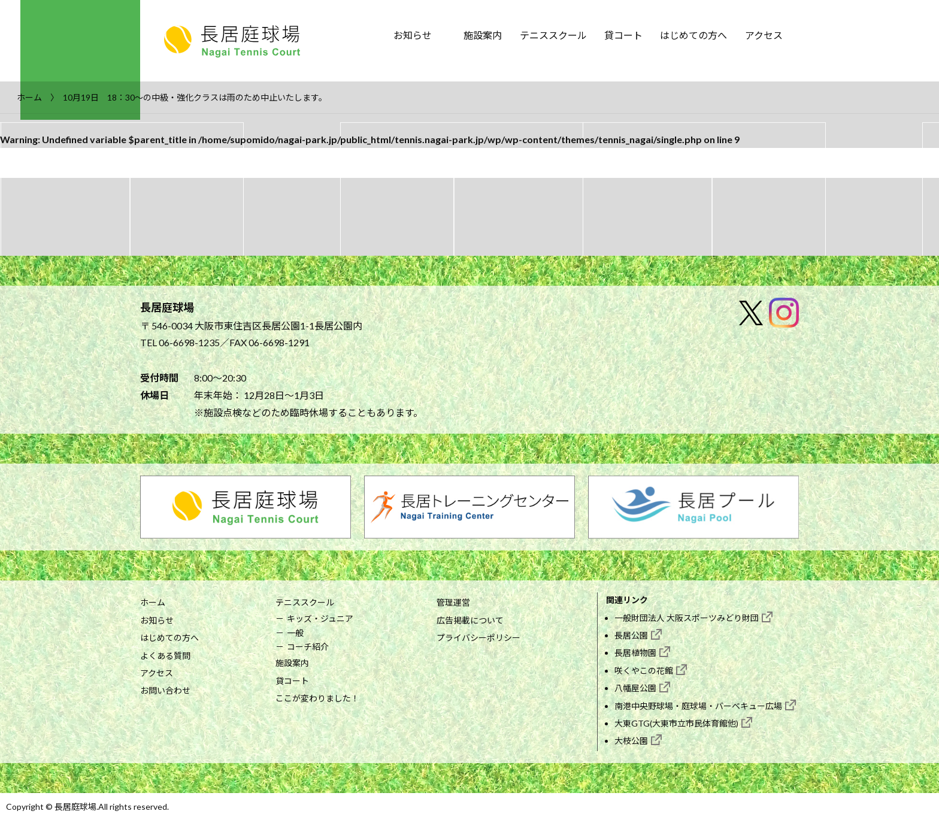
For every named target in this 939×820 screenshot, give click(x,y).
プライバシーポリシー (478, 638)
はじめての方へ (693, 35)
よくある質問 (165, 655)
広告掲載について (470, 620)
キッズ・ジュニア (320, 618)
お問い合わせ (165, 690)
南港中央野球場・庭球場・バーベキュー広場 (698, 706)
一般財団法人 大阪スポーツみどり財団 (686, 618)
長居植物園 (635, 652)
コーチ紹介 (308, 647)
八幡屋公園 (635, 688)
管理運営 (453, 602)
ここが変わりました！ (317, 698)
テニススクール (553, 35)
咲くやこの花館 (643, 670)
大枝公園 (631, 741)
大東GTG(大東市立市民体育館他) (676, 723)
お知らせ (412, 35)
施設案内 (483, 35)
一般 (295, 633)
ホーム (152, 602)
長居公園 (631, 635)
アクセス (764, 35)
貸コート (623, 35)
